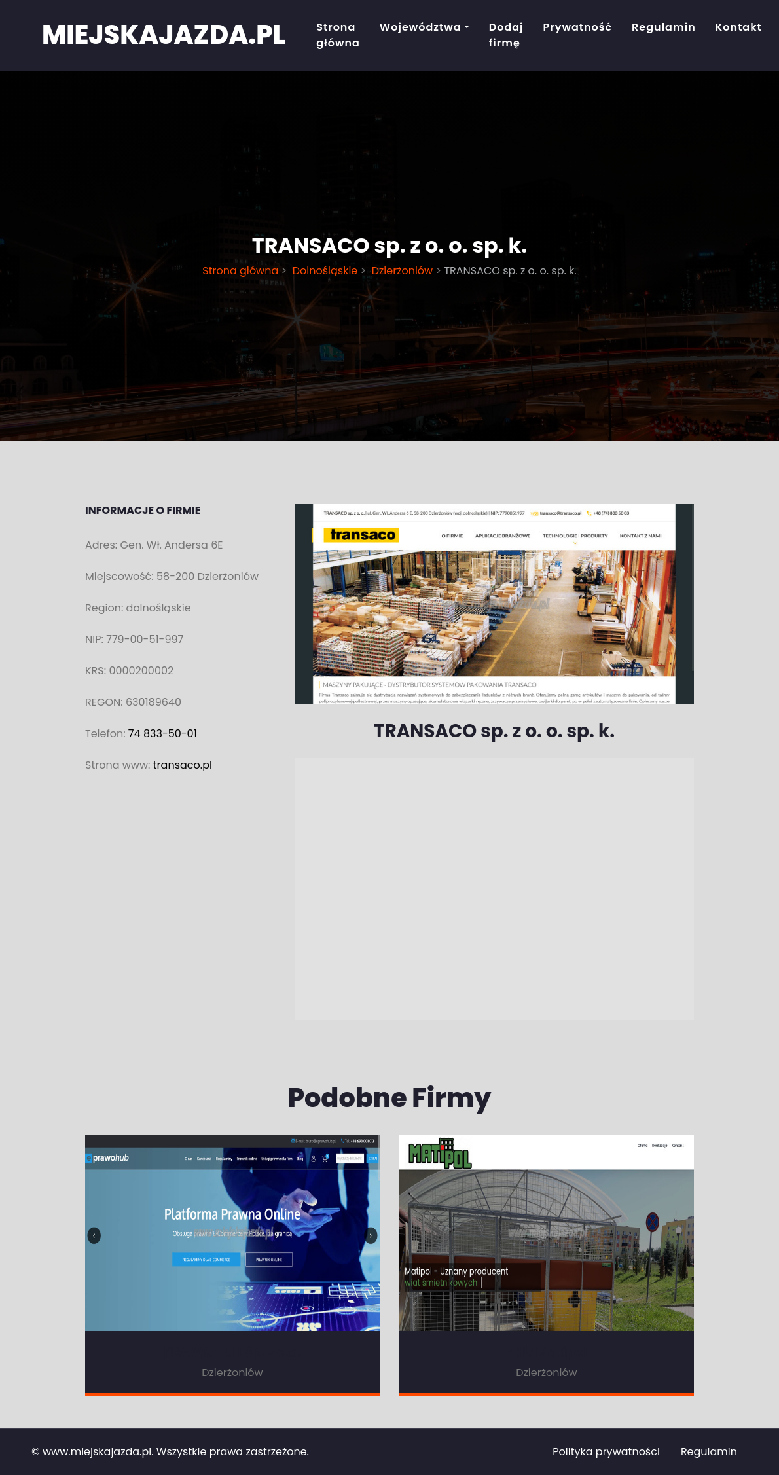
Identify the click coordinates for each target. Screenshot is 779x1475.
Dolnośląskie (324, 270)
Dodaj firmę (506, 35)
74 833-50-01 (162, 733)
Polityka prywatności (606, 1451)
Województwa (421, 27)
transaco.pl (182, 765)
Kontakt (739, 27)
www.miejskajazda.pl (97, 1451)
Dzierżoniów (402, 270)
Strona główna (338, 35)
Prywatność (578, 27)
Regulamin (664, 27)
